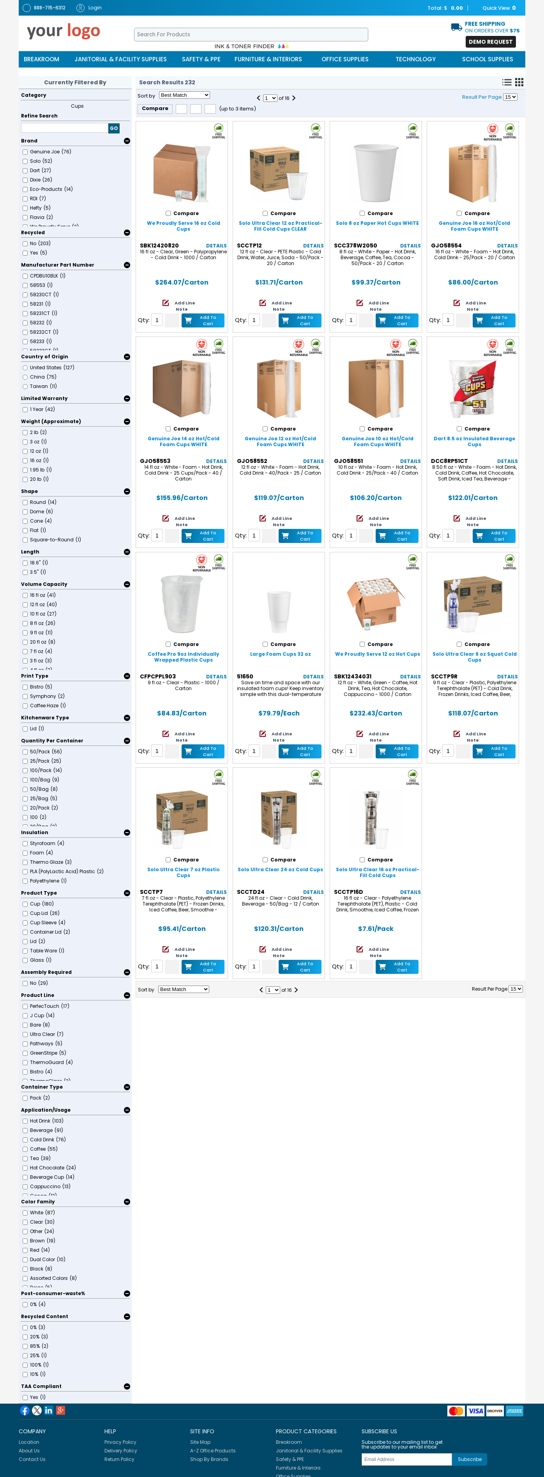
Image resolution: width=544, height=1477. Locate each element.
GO (114, 128)
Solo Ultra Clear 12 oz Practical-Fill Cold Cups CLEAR (280, 226)
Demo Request (491, 42)
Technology (416, 59)
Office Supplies (345, 59)
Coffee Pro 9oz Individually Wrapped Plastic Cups (183, 657)
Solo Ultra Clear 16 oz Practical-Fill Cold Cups (377, 872)
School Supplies (487, 59)
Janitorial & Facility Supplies (120, 59)
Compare (155, 108)
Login (89, 8)
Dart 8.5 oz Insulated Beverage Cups (474, 441)
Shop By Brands (209, 1459)
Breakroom (41, 59)
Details (216, 245)
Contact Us (32, 1459)
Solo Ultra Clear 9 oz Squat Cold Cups (475, 657)
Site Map (200, 1442)
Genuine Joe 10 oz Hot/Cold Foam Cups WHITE (377, 441)
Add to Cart (208, 320)
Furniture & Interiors (268, 59)
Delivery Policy (120, 1450)
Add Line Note (185, 306)
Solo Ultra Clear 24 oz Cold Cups (280, 869)
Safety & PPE (201, 59)
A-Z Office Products (213, 1450)
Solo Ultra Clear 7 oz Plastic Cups (183, 872)
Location (29, 1442)
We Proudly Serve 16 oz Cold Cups (183, 226)
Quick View (495, 8)
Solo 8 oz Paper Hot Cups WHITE (377, 223)
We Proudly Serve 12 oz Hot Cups (377, 654)
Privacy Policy (120, 1442)
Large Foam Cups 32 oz (280, 654)
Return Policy (119, 1459)
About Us (29, 1450)
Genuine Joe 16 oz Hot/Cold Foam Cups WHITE (474, 226)
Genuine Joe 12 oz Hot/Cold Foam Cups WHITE (280, 441)
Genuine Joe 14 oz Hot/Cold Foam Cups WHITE (183, 441)
